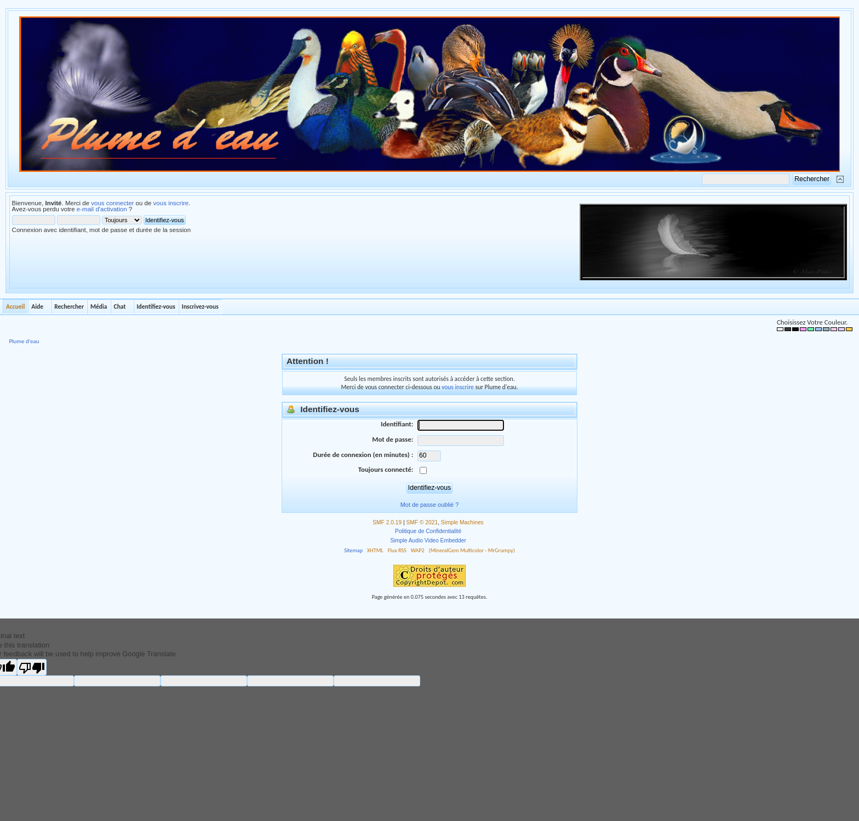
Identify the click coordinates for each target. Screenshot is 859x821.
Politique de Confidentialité (428, 531)
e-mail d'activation (102, 209)
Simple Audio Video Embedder (428, 540)
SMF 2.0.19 (387, 522)
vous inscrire (171, 203)
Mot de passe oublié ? (429, 504)
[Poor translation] (32, 667)
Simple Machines (462, 522)
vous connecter (112, 203)
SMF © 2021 (422, 522)
